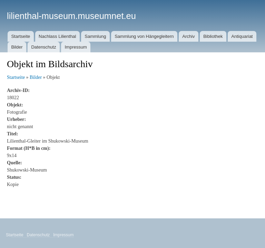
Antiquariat (242, 36)
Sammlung (95, 36)
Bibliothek (213, 36)
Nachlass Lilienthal (57, 36)
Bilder (16, 47)
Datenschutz (43, 47)
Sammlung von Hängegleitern (144, 36)
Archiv (188, 36)
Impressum (76, 47)
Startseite (20, 36)
